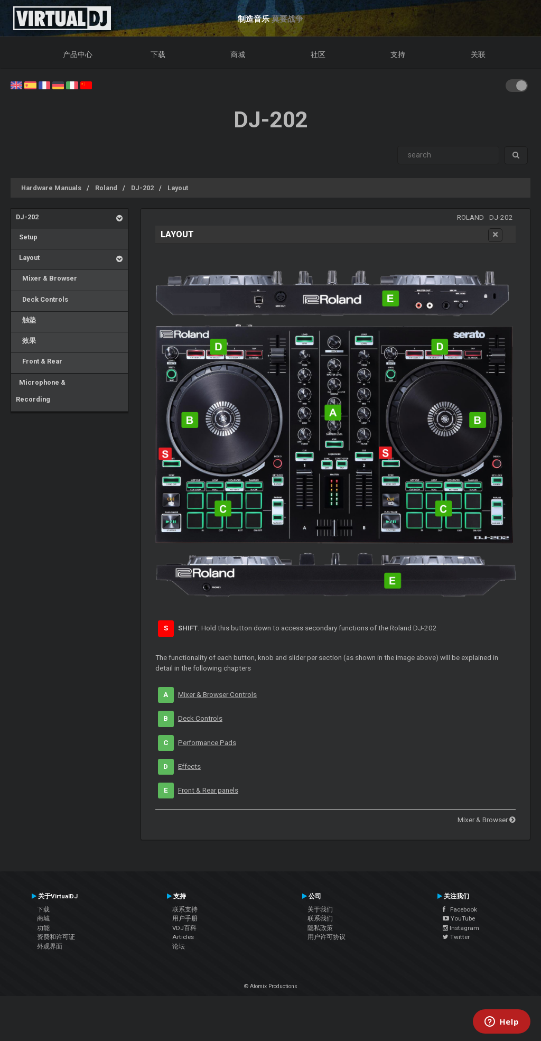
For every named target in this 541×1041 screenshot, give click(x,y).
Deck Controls (42, 299)
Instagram (461, 928)
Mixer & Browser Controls (217, 695)
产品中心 (77, 54)
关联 (478, 54)
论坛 (178, 946)
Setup (27, 237)
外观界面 (49, 946)
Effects (189, 766)
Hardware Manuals (51, 188)
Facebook (460, 909)
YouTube (459, 918)
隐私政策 (320, 928)
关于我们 (320, 909)
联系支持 (185, 909)
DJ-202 (142, 188)
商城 (237, 54)
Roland (106, 188)
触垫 (26, 320)
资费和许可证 (56, 937)
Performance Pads (207, 743)
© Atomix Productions (270, 986)
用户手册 (185, 918)
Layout (177, 188)
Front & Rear (39, 361)
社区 (318, 54)
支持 (397, 54)
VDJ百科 (184, 928)
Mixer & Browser (46, 278)
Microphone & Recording (41, 390)
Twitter (456, 937)
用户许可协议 (326, 937)
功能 (43, 928)
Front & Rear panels (208, 790)
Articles (183, 937)
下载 (158, 54)
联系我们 (320, 918)
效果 (26, 341)
